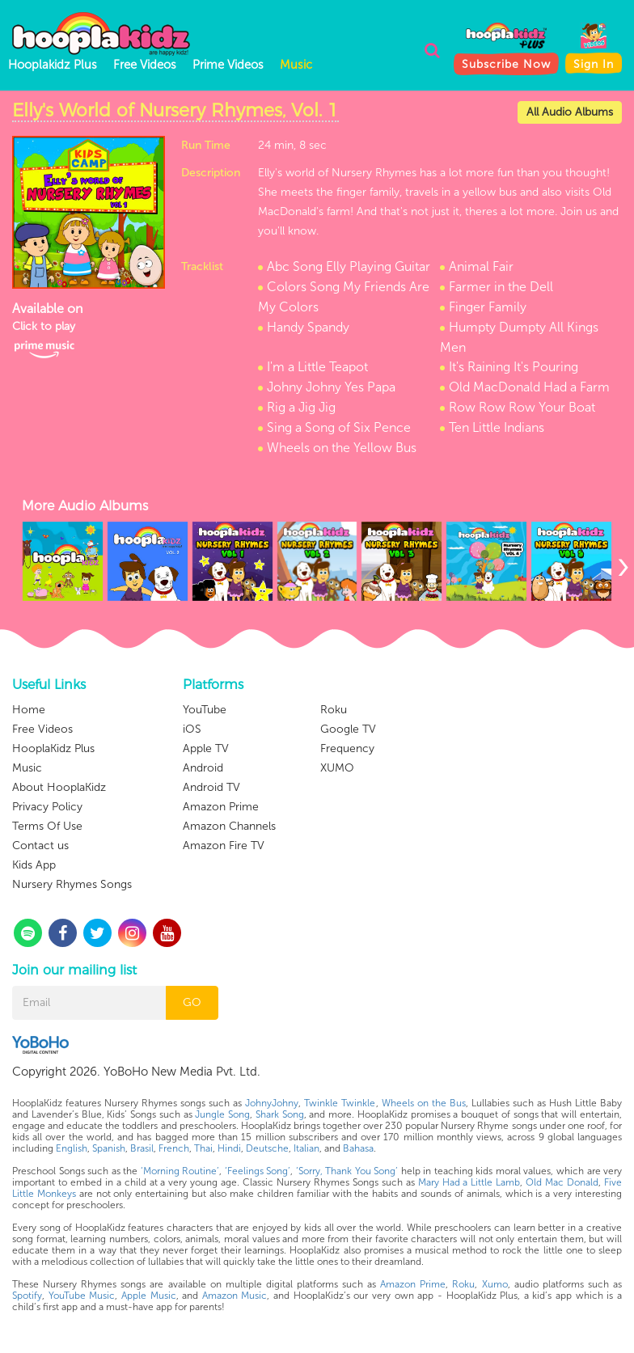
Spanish (108, 1148)
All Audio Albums (569, 112)
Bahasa (358, 1148)
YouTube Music (82, 1295)
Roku (333, 710)
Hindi (229, 1148)
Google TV (348, 729)
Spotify (27, 1295)
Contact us (40, 845)
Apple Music (148, 1295)
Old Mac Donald (562, 1182)
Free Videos (144, 64)
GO (192, 1002)
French (173, 1148)
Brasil (142, 1148)
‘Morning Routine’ (180, 1171)
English (71, 1148)
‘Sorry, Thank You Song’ (347, 1171)
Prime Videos (228, 64)
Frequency (347, 748)
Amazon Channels (229, 826)
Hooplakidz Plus (52, 64)
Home (28, 710)
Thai (203, 1148)
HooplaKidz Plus (53, 748)
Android (203, 768)
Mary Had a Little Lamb (469, 1182)
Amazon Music (235, 1295)
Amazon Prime (221, 807)
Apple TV (206, 748)
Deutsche (267, 1148)
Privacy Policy (47, 807)
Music (296, 64)
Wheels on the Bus (424, 1103)
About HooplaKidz (59, 787)
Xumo (495, 1284)
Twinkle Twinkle (339, 1103)
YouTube (204, 710)
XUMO (337, 768)
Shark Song (280, 1114)
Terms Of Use (47, 826)
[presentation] (623, 565)
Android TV (211, 787)
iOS (192, 729)
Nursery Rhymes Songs (72, 884)
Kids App (34, 865)
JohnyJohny (271, 1103)
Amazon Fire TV (223, 845)
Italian (306, 1148)
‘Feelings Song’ (258, 1171)
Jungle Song (222, 1114)
